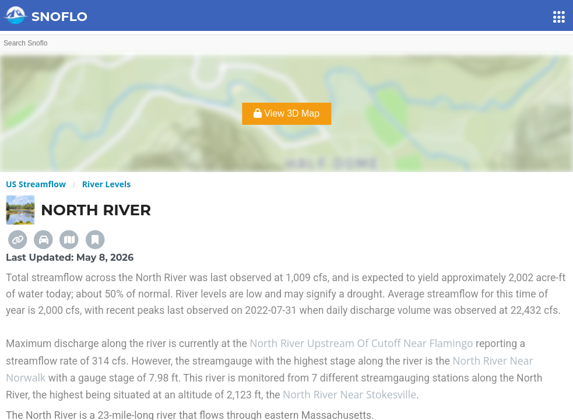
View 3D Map (286, 113)
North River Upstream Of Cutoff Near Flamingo (362, 343)
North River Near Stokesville (349, 394)
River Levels (106, 184)
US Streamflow (36, 184)
